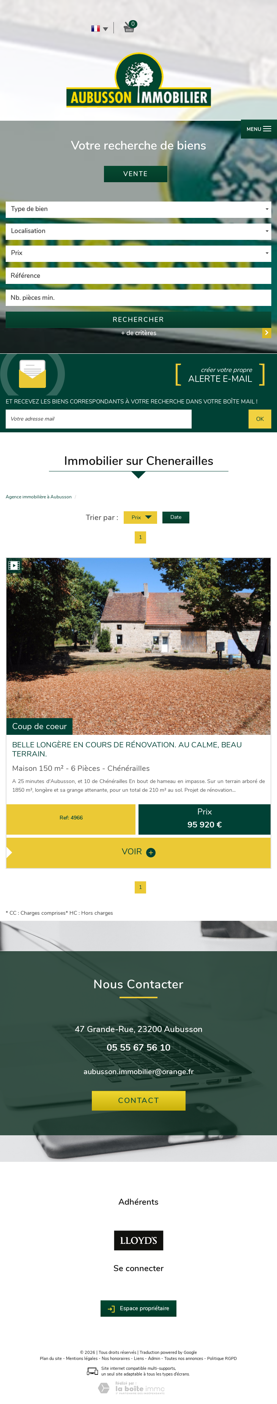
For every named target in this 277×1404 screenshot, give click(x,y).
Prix (142, 518)
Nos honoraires (116, 1358)
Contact (138, 1100)
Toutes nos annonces (183, 1358)
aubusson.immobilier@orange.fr (138, 1072)
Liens (139, 1358)
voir (139, 851)
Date (175, 517)
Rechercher (138, 319)
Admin (154, 1358)
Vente (135, 174)
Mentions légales (82, 1358)
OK (260, 419)
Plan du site (51, 1358)
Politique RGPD (222, 1358)
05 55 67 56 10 (138, 1047)
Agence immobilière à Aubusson (39, 497)
